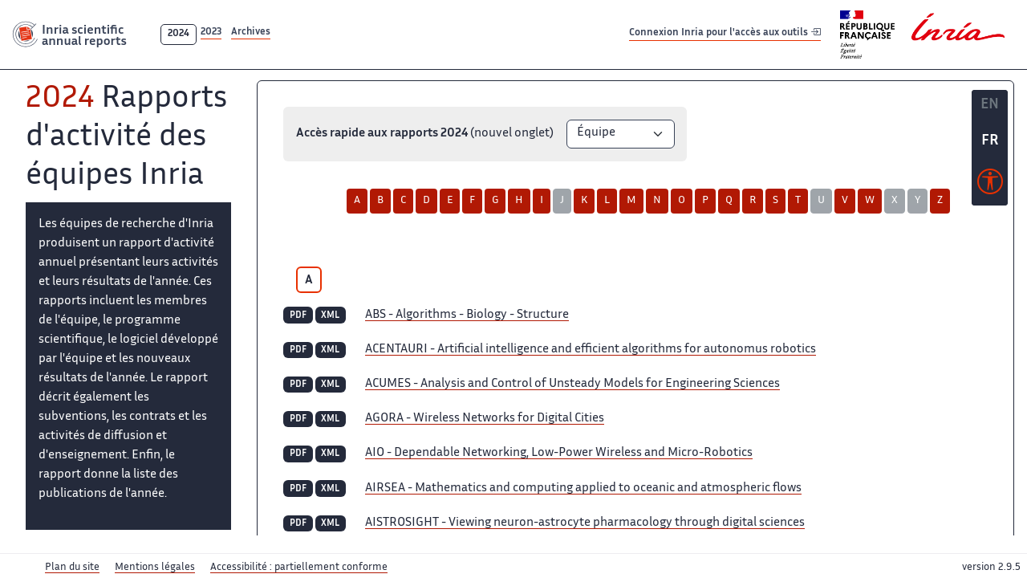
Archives (250, 32)
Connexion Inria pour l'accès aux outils (725, 34)
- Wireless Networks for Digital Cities (484, 418)
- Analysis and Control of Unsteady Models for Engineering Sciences (572, 384)
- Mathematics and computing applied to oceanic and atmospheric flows (583, 488)
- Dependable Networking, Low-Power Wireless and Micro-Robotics (559, 453)
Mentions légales (155, 567)
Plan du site (72, 567)
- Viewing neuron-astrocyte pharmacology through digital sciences (585, 523)
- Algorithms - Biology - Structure (467, 315)
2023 (211, 32)
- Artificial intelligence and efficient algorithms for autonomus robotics (590, 349)
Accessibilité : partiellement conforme (299, 567)
